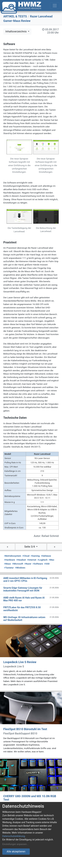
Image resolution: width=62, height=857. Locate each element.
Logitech (42, 559)
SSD (47, 563)
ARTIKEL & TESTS (15, 16)
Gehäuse (46, 555)
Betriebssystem (12, 555)
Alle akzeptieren (16, 851)
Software (38, 563)
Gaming (35, 555)
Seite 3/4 (30, 546)
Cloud (26, 555)
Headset (21, 559)
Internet (31, 559)
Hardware (9, 559)
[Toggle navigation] (54, 5)
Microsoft (17, 563)
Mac (51, 559)
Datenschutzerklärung (13, 836)
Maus (7, 563)
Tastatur (9, 567)
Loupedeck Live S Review (19, 662)
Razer (27, 563)
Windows (20, 567)
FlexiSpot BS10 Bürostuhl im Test (25, 729)
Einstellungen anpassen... (15, 844)
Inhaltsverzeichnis (16, 31)
